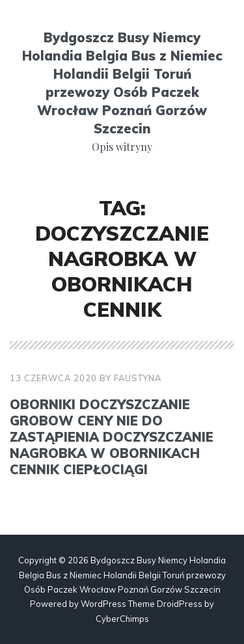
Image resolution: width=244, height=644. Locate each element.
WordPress (103, 603)
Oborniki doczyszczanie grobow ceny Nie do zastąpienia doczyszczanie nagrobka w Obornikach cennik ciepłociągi (111, 436)
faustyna (137, 378)
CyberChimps (122, 618)
